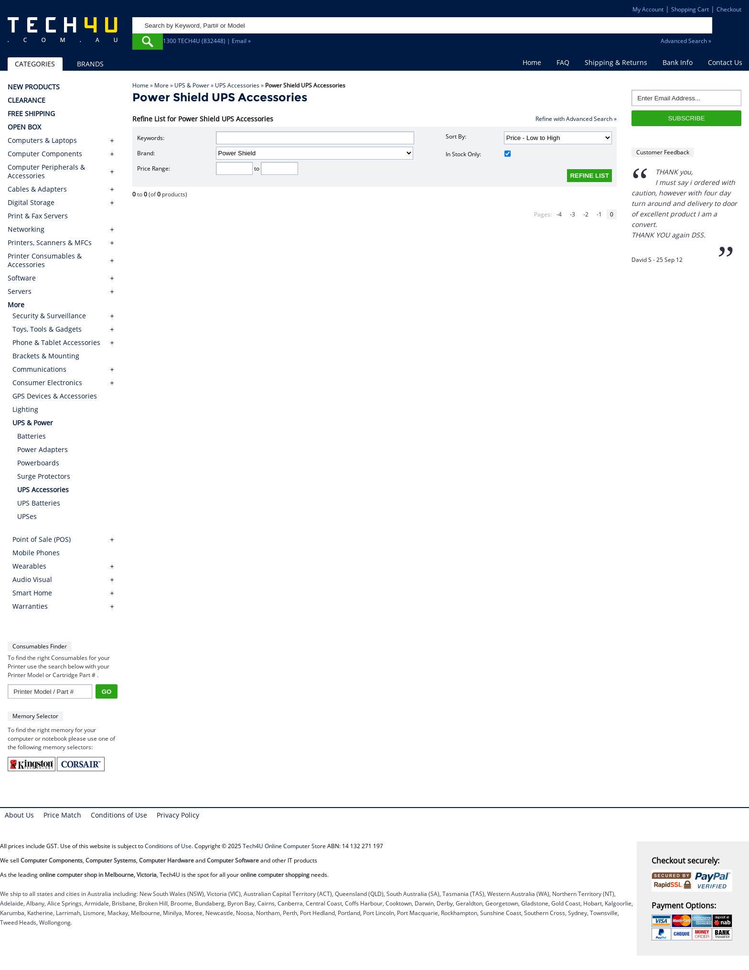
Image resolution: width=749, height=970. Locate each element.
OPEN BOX (24, 127)
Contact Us (725, 62)
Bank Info (678, 62)
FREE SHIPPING (31, 113)
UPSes (27, 516)
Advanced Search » (686, 41)
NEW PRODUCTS (34, 87)
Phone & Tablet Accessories (56, 342)
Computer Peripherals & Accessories (46, 171)
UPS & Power (191, 85)
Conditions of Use (119, 814)
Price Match (62, 814)
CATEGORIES (35, 63)
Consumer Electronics (47, 382)
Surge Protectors (43, 476)
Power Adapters (42, 449)
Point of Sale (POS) (41, 539)
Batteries (31, 436)
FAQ (562, 62)
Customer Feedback (662, 152)
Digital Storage (31, 202)
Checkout (729, 9)
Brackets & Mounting (45, 355)
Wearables (29, 566)
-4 (559, 214)
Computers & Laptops (42, 140)
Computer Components (45, 154)
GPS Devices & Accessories (54, 395)
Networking (26, 229)
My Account (647, 9)
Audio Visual (32, 579)
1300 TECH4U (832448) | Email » (207, 41)
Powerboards (38, 462)
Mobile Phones (36, 552)
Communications (39, 369)
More (161, 85)
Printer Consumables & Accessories (45, 260)
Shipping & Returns (616, 62)
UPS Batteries (38, 502)
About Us (19, 814)
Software (22, 278)
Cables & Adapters (37, 189)
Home (532, 62)
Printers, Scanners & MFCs (50, 242)
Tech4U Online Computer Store (284, 846)
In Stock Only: (478, 154)
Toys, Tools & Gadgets (47, 329)
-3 (572, 214)
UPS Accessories (237, 85)
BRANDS (90, 63)
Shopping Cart (690, 9)
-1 (599, 214)
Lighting (25, 409)
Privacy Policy (178, 814)
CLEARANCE (26, 100)
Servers (20, 291)
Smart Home (32, 592)
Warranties (30, 606)
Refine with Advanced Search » (576, 119)
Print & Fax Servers (38, 216)
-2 (585, 214)
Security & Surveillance (49, 315)
